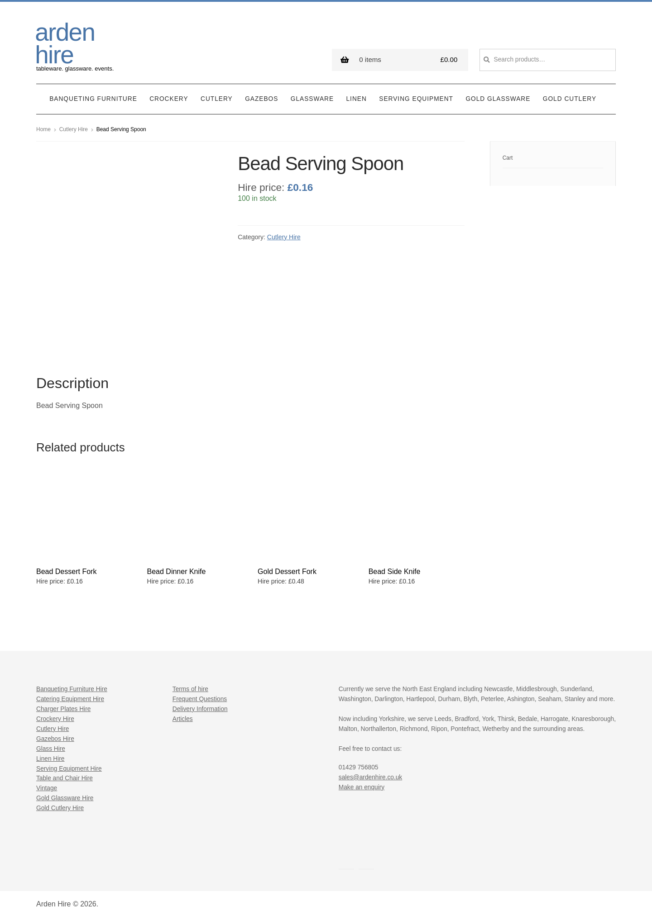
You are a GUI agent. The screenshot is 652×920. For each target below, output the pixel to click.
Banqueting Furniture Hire (71, 689)
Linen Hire (50, 758)
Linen (356, 98)
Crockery (168, 98)
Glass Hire (50, 748)
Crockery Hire (55, 719)
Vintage (46, 788)
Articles (183, 719)
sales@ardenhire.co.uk (370, 777)
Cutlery (217, 98)
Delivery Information (200, 709)
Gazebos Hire (55, 738)
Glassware (312, 98)
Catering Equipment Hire (70, 699)
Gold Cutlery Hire (60, 808)
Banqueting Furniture (93, 98)
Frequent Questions (200, 699)
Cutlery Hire (73, 129)
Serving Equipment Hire (69, 768)
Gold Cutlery (569, 98)
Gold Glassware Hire (64, 798)
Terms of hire (190, 689)
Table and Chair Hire (64, 778)
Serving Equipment (416, 98)
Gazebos (261, 98)
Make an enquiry (361, 787)
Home (43, 129)
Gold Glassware (497, 98)
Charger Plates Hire (63, 709)
